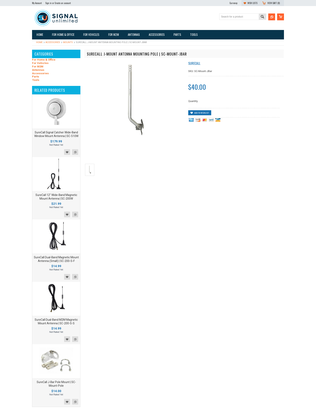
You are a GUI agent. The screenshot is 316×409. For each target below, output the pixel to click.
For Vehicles (40, 63)
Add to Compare (75, 152)
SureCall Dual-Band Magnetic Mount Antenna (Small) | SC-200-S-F (56, 259)
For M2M (37, 66)
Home (39, 42)
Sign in (48, 3)
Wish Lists (252, 3)
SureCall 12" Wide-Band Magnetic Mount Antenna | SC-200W (56, 197)
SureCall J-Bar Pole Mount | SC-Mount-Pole (56, 384)
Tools (35, 80)
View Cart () (273, 3)
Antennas (38, 70)
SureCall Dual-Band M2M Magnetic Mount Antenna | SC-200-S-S (56, 322)
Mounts (68, 42)
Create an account (63, 3)
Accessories (53, 42)
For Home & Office (43, 60)
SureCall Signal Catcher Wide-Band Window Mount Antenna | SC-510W (56, 134)
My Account (37, 3)
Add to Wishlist (67, 152)
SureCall (194, 63)
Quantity (193, 101)
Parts (35, 76)
